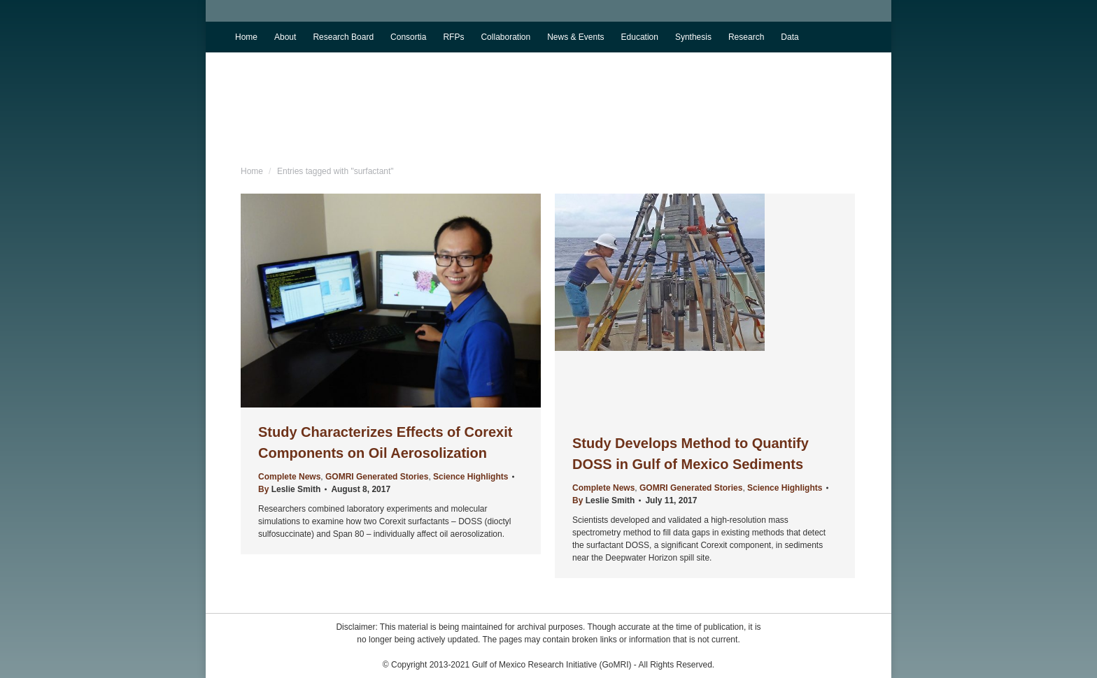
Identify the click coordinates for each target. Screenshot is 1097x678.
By (289, 489)
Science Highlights (470, 477)
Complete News (289, 477)
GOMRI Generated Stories (376, 477)
